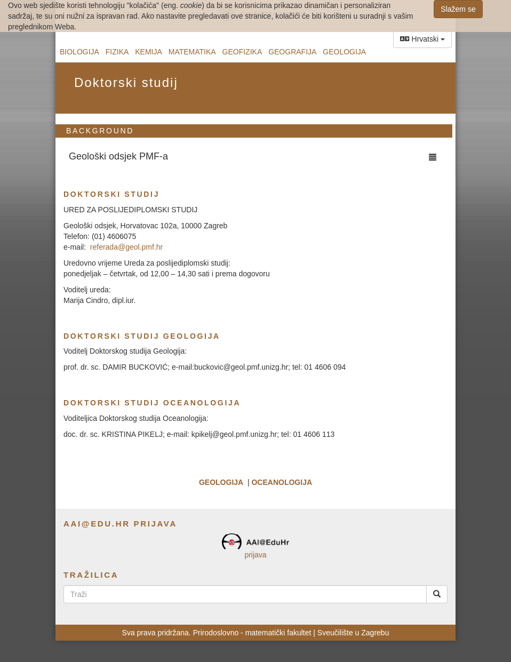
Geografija (292, 51)
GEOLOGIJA (221, 482)
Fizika (117, 51)
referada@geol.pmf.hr (126, 247)
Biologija (79, 51)
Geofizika (242, 51)
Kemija (148, 51)
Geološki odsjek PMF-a (118, 156)
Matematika (192, 51)
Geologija (344, 51)
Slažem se (458, 9)
